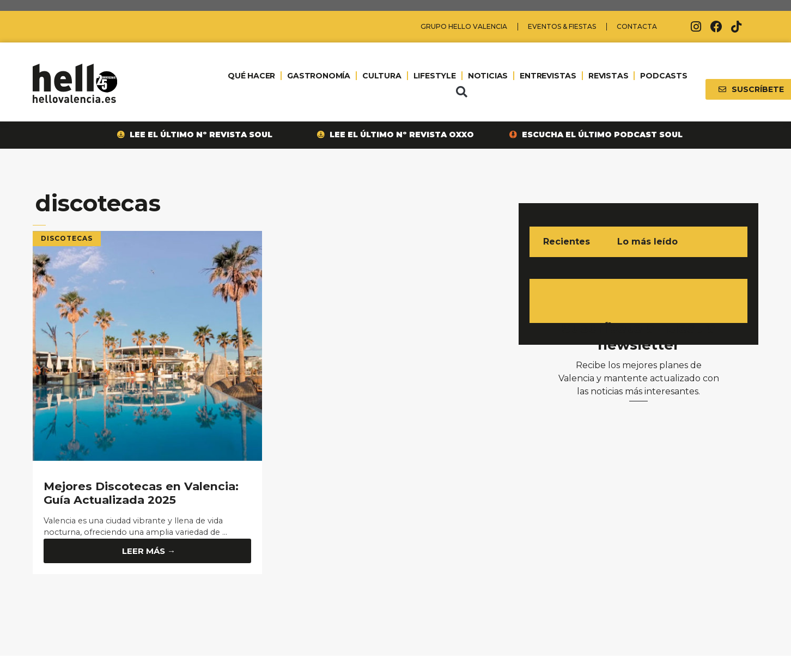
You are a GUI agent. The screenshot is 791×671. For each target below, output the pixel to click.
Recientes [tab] (566, 241)
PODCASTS (663, 76)
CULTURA (381, 76)
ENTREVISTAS (548, 76)
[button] (461, 92)
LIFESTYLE (434, 76)
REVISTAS (608, 76)
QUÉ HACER (251, 76)
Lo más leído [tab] (647, 241)
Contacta (637, 26)
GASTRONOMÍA (318, 76)
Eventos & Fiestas (562, 26)
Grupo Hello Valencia (464, 26)
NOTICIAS (488, 76)
